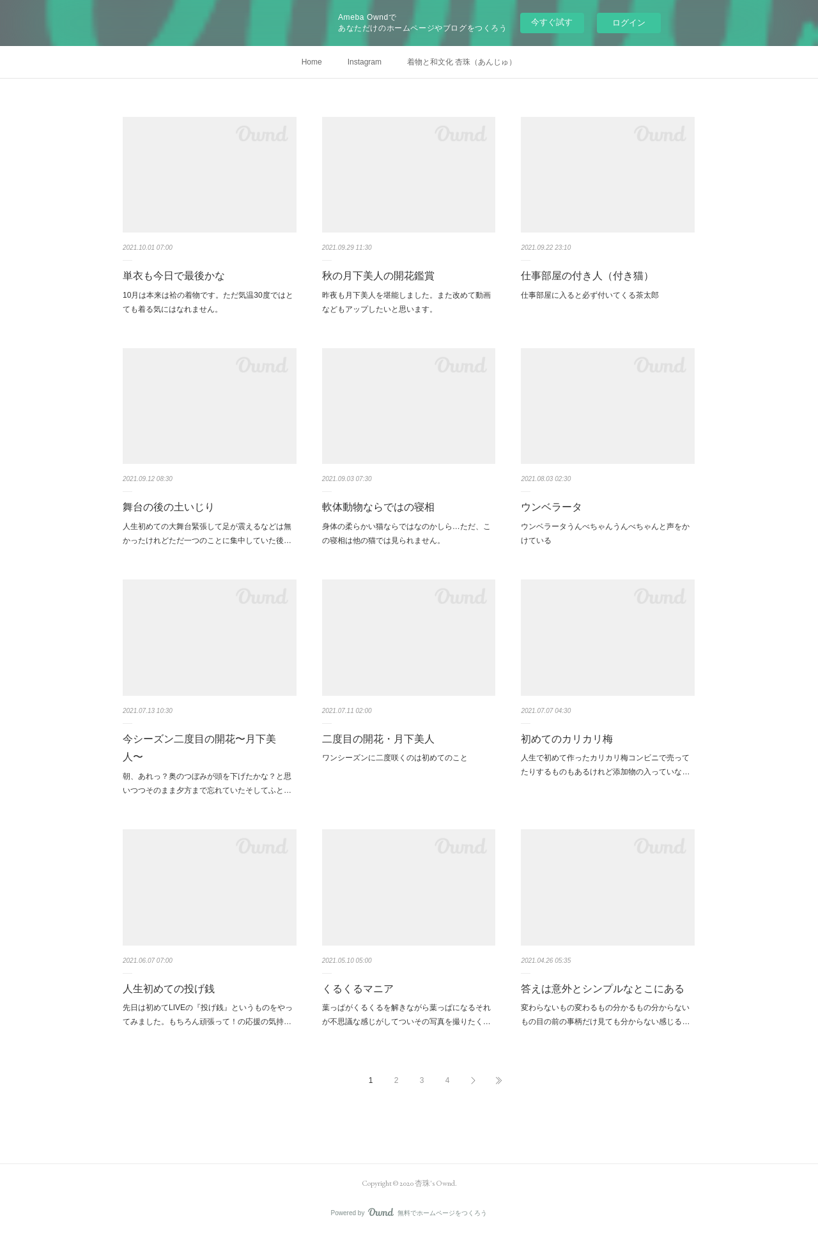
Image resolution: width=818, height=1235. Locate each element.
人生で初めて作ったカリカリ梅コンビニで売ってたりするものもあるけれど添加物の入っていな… (605, 764)
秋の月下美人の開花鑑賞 (378, 275)
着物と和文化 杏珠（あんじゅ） (461, 62)
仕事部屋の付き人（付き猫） (587, 275)
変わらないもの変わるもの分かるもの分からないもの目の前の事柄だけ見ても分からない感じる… (605, 1014)
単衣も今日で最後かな (174, 275)
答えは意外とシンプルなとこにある (602, 988)
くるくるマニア (358, 988)
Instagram (365, 62)
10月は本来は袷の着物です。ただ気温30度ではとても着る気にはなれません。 (208, 302)
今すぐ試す (552, 22)
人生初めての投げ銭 (169, 988)
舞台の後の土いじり (169, 507)
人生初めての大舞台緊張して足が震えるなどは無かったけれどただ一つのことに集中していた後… (207, 533)
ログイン (628, 22)
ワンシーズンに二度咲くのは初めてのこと (395, 757)
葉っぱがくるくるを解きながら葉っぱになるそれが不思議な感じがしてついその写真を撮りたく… (406, 1014)
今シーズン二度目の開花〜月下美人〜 (199, 748)
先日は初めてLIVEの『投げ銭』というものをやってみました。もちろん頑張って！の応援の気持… (208, 1014)
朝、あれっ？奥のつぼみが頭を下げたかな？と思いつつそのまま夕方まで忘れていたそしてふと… (207, 783)
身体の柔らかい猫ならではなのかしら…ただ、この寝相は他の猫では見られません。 (406, 533)
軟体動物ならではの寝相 (378, 507)
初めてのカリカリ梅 (567, 738)
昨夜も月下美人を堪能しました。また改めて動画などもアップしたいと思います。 (406, 302)
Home (312, 62)
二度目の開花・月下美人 (378, 738)
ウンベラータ (551, 507)
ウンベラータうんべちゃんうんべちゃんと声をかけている (605, 533)
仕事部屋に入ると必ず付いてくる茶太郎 (590, 295)
